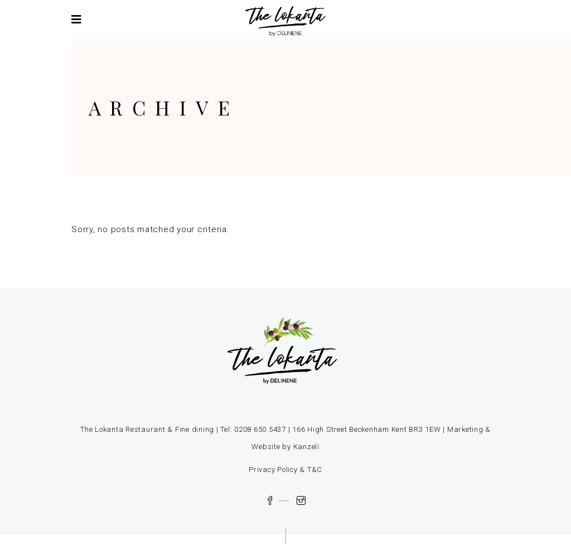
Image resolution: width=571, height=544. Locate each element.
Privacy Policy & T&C (285, 469)
